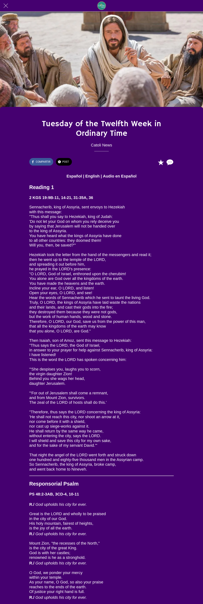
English (92, 176)
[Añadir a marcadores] (160, 162)
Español (74, 176)
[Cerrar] (6, 6)
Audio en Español (120, 176)
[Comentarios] (169, 162)
